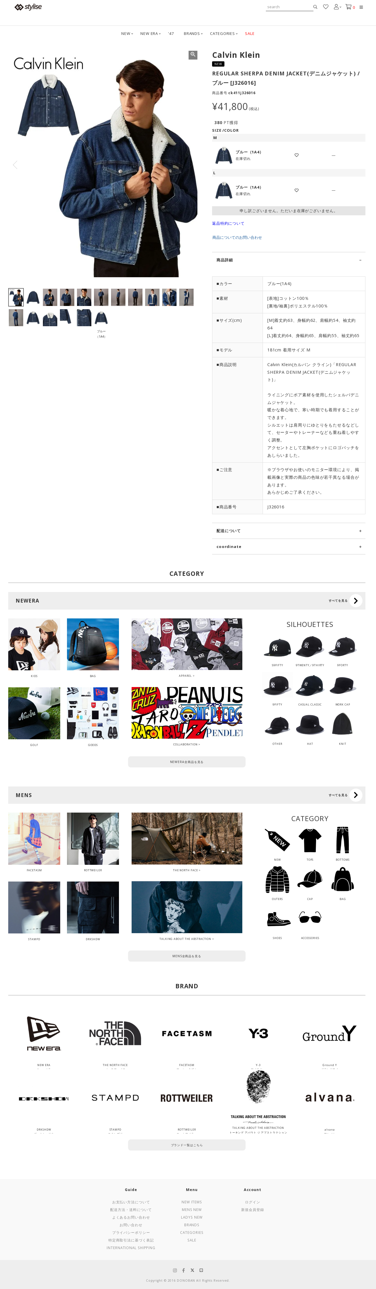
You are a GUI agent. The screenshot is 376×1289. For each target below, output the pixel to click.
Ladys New (191, 1217)
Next (190, 165)
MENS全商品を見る (186, 956)
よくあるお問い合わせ (131, 1217)
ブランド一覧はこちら (187, 1145)
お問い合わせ (131, 1224)
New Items (192, 1202)
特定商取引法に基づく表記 (131, 1240)
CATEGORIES (222, 33)
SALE (250, 33)
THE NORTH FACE (185, 870)
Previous (15, 165)
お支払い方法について (131, 1202)
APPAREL (185, 676)
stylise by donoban (28, 7)
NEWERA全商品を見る (187, 762)
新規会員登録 (252, 1209)
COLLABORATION (185, 744)
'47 (171, 33)
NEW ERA (149, 33)
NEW (125, 33)
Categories (191, 1232)
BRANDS (192, 33)
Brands (191, 1224)
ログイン (252, 1202)
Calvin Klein (236, 55)
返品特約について (228, 223)
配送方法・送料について (131, 1209)
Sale (191, 1240)
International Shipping (131, 1247)
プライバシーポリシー (131, 1232)
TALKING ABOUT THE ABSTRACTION (185, 939)
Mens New (192, 1209)
